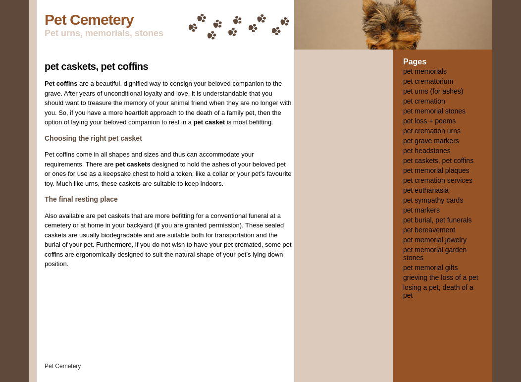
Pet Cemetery (89, 19)
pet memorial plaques (436, 170)
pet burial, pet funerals (437, 220)
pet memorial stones (434, 111)
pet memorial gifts (430, 268)
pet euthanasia (426, 190)
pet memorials (425, 71)
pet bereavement (429, 230)
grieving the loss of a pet (440, 277)
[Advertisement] (343, 206)
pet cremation (424, 101)
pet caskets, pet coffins (96, 66)
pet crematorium (428, 81)
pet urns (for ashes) (433, 91)
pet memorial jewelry (435, 240)
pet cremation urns (432, 131)
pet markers (421, 210)
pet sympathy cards (433, 200)
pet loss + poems (429, 121)
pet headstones (427, 151)
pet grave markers (431, 141)
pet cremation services (437, 180)
